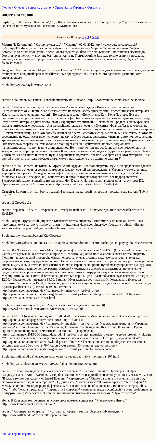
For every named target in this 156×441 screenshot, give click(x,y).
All (97, 37)
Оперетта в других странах (32, 7)
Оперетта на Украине (69, 7)
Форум (6, 7)
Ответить (93, 7)
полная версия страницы (19, 434)
